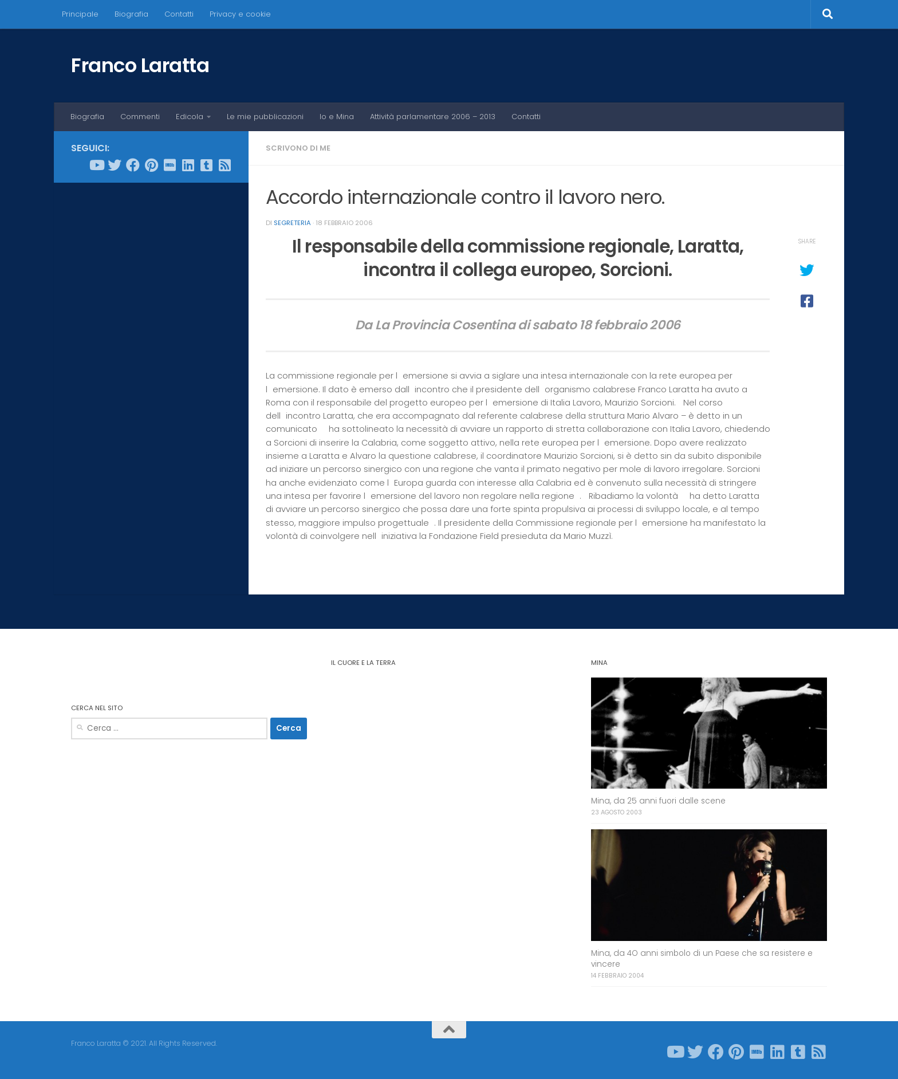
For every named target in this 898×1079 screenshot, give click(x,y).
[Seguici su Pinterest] (151, 165)
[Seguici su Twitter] (114, 165)
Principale (80, 14)
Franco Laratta (140, 65)
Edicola (189, 116)
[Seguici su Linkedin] (188, 165)
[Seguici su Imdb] (169, 165)
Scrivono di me (298, 148)
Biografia (131, 14)
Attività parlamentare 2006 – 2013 (432, 116)
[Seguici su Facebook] (133, 165)
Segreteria (292, 222)
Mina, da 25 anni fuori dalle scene (658, 801)
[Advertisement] (151, 366)
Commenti (140, 116)
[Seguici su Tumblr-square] (206, 165)
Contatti (179, 14)
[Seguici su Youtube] (96, 165)
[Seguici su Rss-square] (224, 165)
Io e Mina (337, 116)
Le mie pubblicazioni (265, 116)
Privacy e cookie (240, 14)
